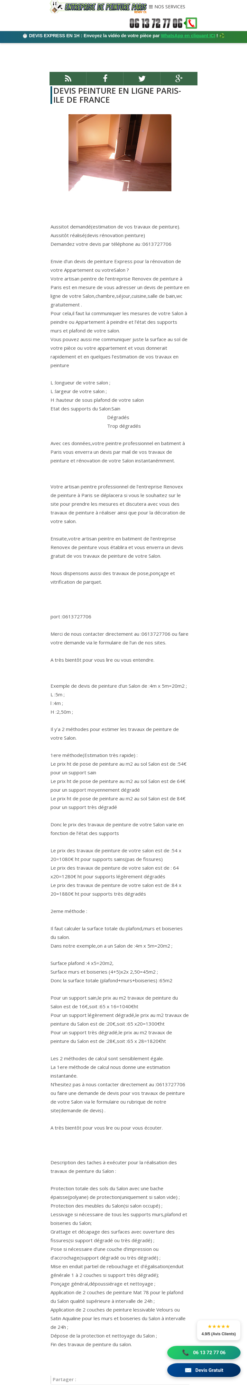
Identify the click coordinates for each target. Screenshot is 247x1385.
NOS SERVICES (169, 7)
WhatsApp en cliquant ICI (188, 35)
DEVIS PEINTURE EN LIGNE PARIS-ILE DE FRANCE (116, 95)
